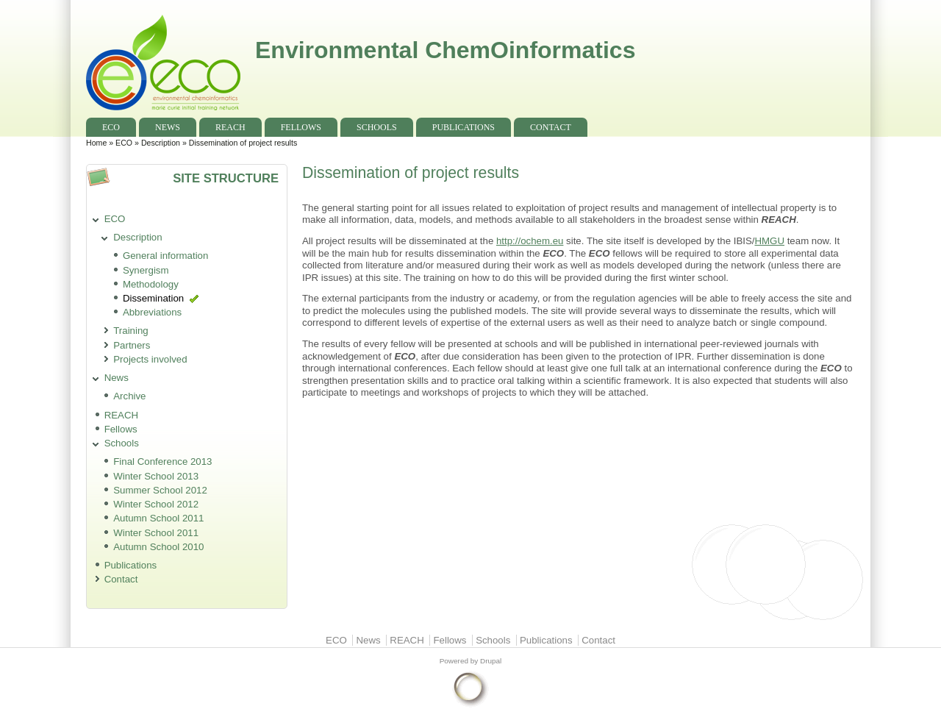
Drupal (490, 661)
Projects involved (150, 359)
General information (166, 255)
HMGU (769, 240)
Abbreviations (152, 312)
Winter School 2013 (155, 476)
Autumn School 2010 (158, 546)
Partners (131, 345)
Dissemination (153, 298)
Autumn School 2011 (158, 518)
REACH (230, 127)
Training (130, 330)
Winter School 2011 (155, 532)
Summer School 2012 (160, 490)
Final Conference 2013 (162, 461)
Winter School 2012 (155, 504)
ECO (111, 127)
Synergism (146, 270)
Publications (463, 127)
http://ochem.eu (529, 240)
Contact (550, 127)
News (167, 127)
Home (96, 142)
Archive (129, 396)
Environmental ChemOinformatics (445, 50)
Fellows (301, 127)
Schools (377, 127)
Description (160, 142)
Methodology (151, 284)
